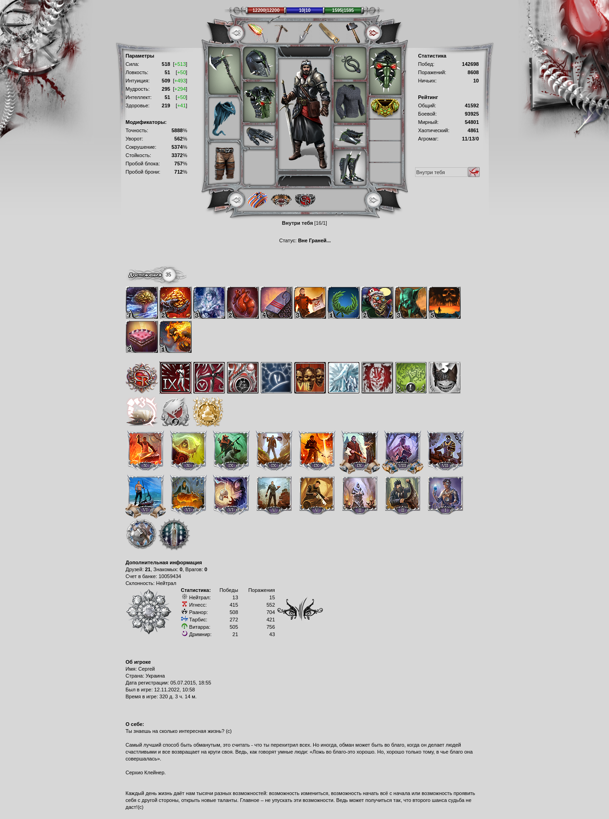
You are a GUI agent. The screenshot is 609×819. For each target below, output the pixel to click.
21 (148, 569)
